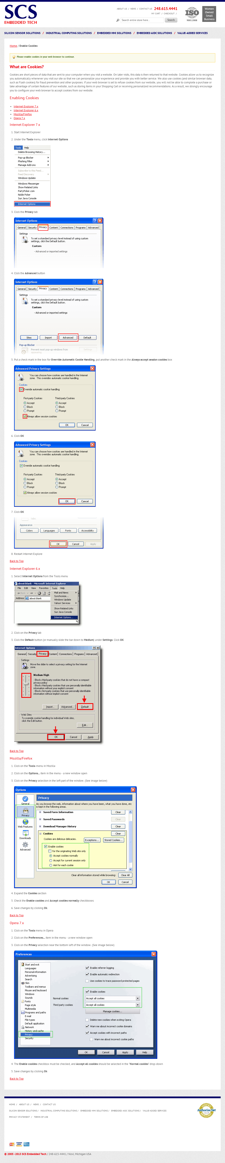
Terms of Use (41, 1117)
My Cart (155, 13)
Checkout (169, 13)
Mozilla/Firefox (23, 114)
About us (122, 9)
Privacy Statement (19, 1117)
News (133, 9)
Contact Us (145, 9)
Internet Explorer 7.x (26, 106)
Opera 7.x (19, 118)
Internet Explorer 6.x (26, 110)
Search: (118, 20)
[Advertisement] (88, 1131)
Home (13, 46)
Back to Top (17, 561)
